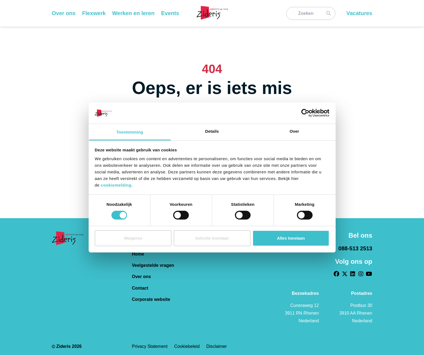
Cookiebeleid (187, 346)
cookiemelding (116, 185)
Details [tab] (212, 131)
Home (138, 254)
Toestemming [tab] (129, 132)
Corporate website (151, 299)
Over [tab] (294, 131)
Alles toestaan (291, 238)
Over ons (141, 276)
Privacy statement (150, 346)
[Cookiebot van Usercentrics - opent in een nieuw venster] (305, 113)
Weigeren (133, 238)
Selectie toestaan (212, 238)
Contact (140, 288)
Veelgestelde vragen (153, 265)
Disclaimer (216, 346)
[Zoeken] (308, 13)
